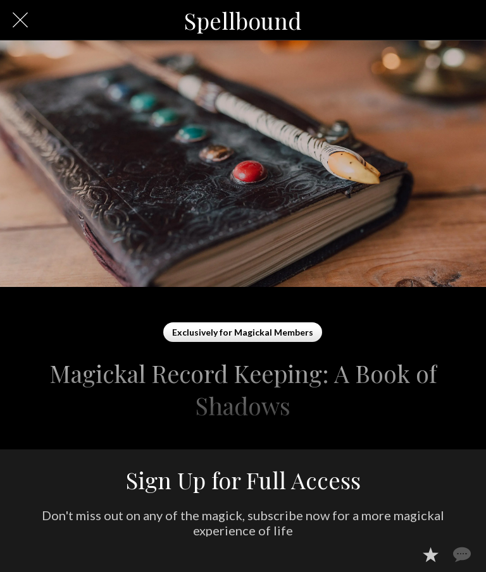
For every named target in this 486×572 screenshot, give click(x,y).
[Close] (20, 20)
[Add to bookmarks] (430, 554)
